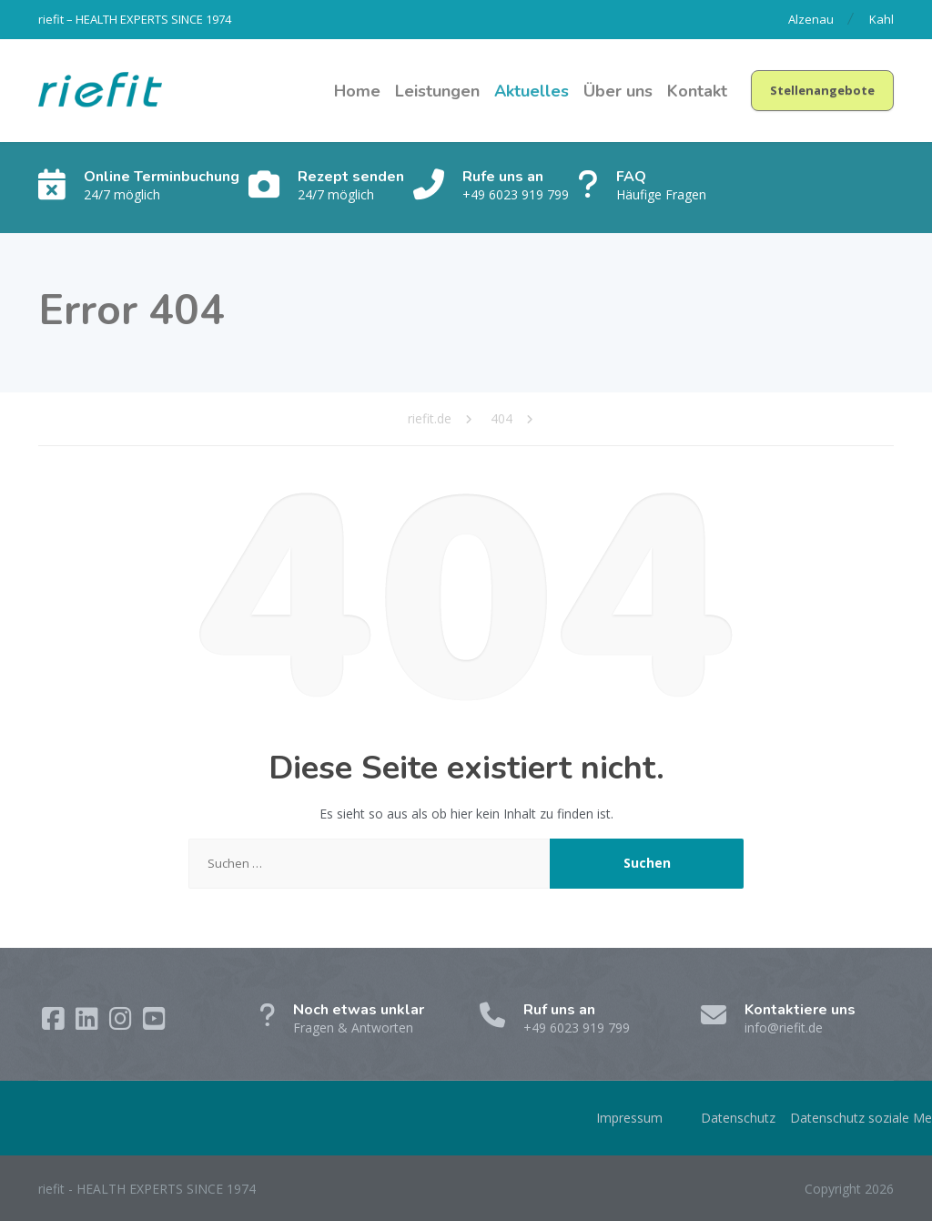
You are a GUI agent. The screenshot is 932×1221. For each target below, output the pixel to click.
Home (357, 91)
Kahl (881, 19)
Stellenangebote (822, 90)
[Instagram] (122, 1023)
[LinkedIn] (89, 1023)
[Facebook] (55, 1023)
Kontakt (697, 91)
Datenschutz (738, 1117)
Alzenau (811, 19)
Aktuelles (531, 91)
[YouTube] (154, 1023)
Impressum (629, 1117)
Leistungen (437, 91)
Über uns (618, 91)
